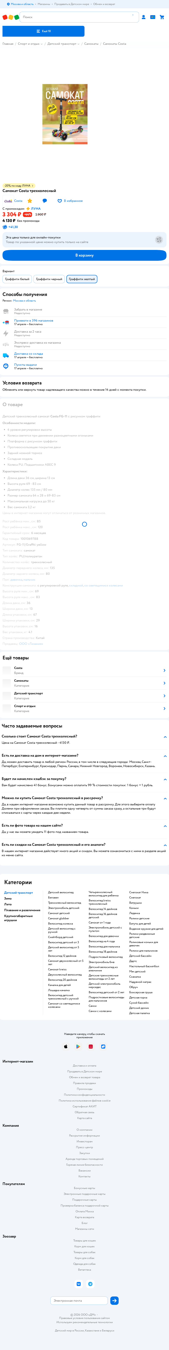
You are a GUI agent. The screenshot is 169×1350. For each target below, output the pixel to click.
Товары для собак (84, 1252)
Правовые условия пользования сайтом (84, 1318)
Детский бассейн (140, 956)
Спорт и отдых (29, 44)
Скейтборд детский (60, 937)
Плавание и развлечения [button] (22, 910)
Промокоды (84, 1089)
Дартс (133, 961)
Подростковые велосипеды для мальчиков (106, 999)
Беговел (53, 897)
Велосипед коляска (60, 923)
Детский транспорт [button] (18, 893)
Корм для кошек (84, 1246)
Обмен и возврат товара (84, 1077)
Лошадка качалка (59, 990)
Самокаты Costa (114, 44)
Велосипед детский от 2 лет (106, 992)
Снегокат (135, 897)
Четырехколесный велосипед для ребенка (103, 894)
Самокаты (91, 44)
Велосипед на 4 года (102, 941)
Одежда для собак (84, 1264)
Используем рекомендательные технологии (84, 1322)
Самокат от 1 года (100, 922)
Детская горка (138, 997)
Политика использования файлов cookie (85, 1100)
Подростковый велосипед (106, 957)
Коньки (134, 908)
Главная (7, 44)
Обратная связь (84, 1112)
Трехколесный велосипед (64, 903)
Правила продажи (84, 1083)
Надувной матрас (140, 982)
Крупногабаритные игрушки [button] (18, 918)
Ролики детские (139, 918)
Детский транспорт (61, 44)
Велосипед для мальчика (104, 946)
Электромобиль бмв (101, 962)
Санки (93, 1006)
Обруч (133, 987)
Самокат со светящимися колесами (64, 1005)
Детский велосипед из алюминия (103, 969)
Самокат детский (59, 913)
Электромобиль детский (63, 908)
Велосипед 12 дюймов (62, 956)
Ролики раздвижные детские (142, 935)
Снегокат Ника (138, 892)
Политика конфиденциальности (84, 1095)
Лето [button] (8, 904)
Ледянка (134, 913)
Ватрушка (135, 903)
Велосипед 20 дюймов (62, 980)
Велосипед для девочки (104, 936)
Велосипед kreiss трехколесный (100, 902)
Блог (85, 1223)
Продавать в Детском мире (84, 1071)
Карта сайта (84, 1118)
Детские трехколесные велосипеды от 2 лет (103, 977)
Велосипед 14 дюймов (103, 909)
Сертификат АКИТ (85, 1106)
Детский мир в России (69, 1330)
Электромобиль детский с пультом (105, 929)
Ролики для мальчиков (143, 950)
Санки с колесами (100, 1011)
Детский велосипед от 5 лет (63, 949)
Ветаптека (84, 1269)
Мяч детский (137, 971)
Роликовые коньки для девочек (143, 944)
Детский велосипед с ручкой (62, 930)
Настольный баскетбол (144, 966)
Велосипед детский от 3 (63, 942)
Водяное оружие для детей (146, 929)
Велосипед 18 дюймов (103, 951)
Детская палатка (139, 1013)
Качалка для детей (59, 985)
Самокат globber (58, 918)
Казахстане (92, 1330)
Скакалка (135, 976)
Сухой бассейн (139, 1002)
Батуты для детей (140, 923)
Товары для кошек (84, 1240)
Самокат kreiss (57, 969)
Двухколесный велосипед (65, 974)
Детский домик (139, 1008)
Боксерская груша (140, 992)
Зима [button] (7, 898)
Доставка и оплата (84, 1065)
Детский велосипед (60, 892)
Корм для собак (84, 1258)
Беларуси (108, 1330)
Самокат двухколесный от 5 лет (65, 962)
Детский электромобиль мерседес (104, 985)
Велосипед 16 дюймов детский (103, 915)
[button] (43, 31)
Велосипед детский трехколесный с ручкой (63, 997)
